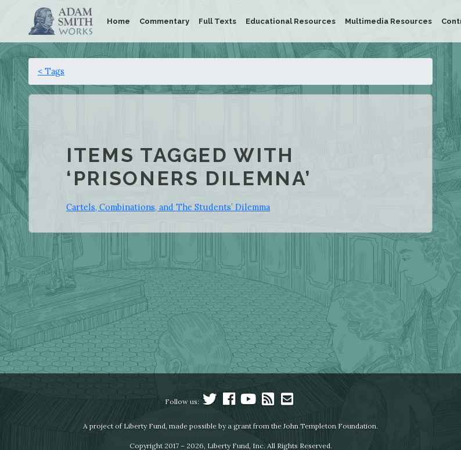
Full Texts (217, 21)
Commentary (164, 21)
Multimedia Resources (388, 21)
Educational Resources (291, 21)
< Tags (51, 71)
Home (118, 21)
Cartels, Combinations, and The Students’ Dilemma (168, 207)
